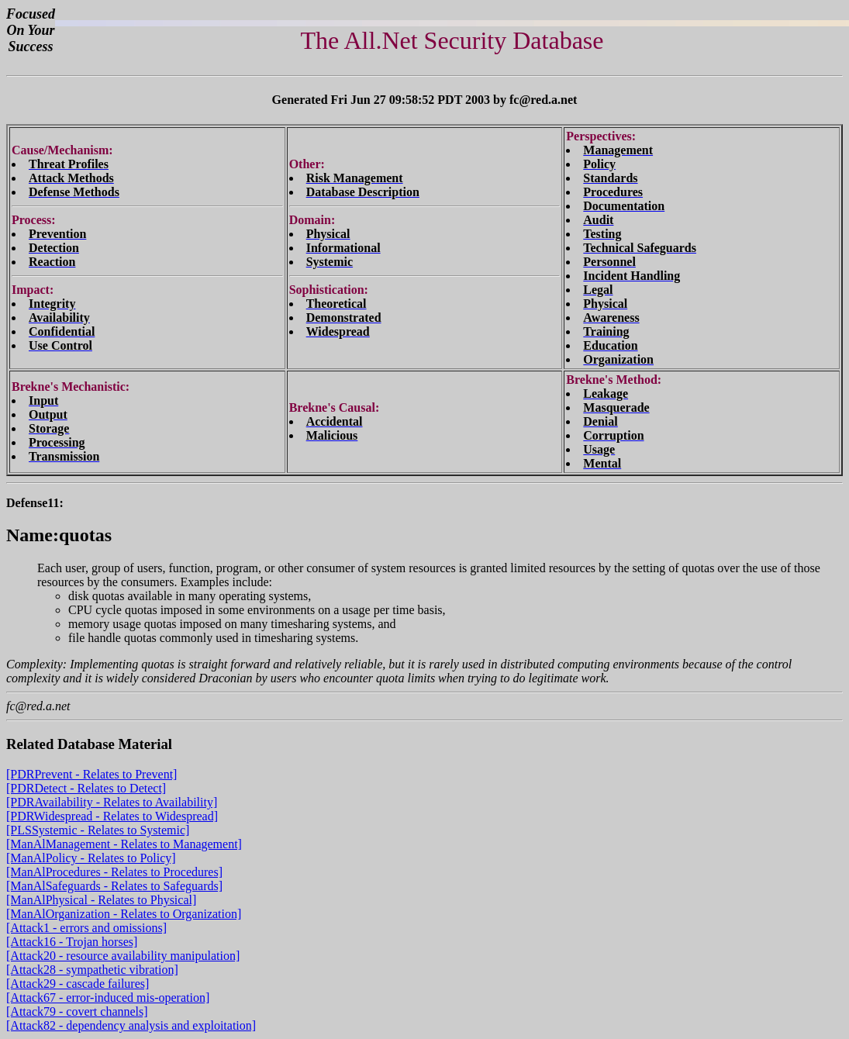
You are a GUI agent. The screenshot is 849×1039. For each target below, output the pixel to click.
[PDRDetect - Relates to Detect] (86, 788)
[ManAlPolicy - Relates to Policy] (91, 858)
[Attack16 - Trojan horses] (71, 941)
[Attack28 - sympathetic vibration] (92, 969)
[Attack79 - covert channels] (77, 1011)
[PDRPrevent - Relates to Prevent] (91, 774)
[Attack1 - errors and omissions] (86, 927)
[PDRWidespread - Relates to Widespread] (112, 816)
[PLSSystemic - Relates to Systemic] (97, 830)
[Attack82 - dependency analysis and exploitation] (131, 1025)
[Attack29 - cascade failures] (77, 983)
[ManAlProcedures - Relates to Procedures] (114, 871)
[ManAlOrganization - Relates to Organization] (123, 913)
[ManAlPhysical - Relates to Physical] (101, 899)
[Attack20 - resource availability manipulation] (123, 955)
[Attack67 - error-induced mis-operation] (107, 997)
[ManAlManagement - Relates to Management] (124, 844)
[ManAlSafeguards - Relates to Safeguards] (114, 885)
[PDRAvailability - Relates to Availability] (111, 802)
